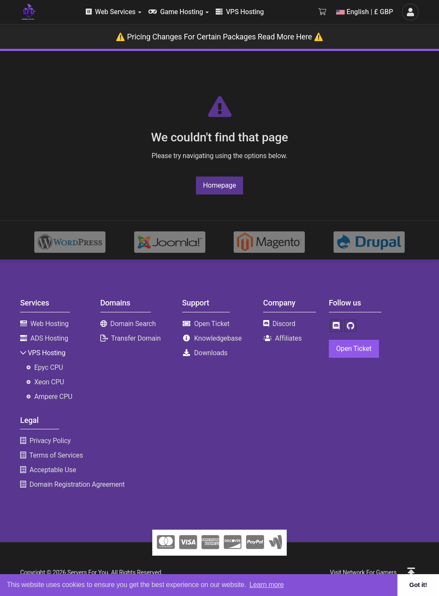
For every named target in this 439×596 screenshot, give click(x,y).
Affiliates (288, 338)
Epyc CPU (48, 367)
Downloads (211, 353)
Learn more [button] (267, 584)
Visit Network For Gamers (363, 572)
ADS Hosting (49, 338)
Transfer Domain (136, 338)
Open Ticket (212, 324)
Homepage (219, 185)
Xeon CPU (49, 382)
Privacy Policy (50, 441)
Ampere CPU (53, 396)
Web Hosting (49, 324)
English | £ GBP (364, 12)
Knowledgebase (218, 338)
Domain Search (133, 324)
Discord (283, 324)
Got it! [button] (418, 584)
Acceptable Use (53, 470)
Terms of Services (56, 455)
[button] (411, 572)
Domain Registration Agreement (77, 484)
